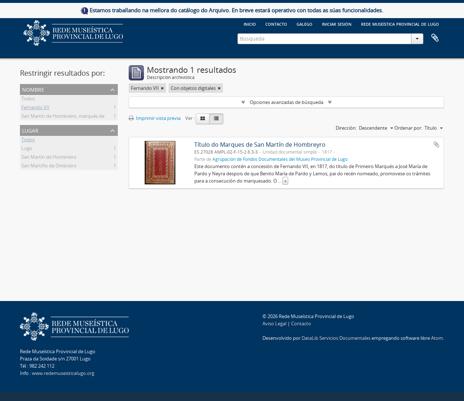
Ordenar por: (408, 128)
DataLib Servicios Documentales (336, 338)
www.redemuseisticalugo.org (63, 373)
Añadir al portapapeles (436, 144)
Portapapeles (435, 38)
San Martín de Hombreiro (48, 158)
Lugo (26, 149)
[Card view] (203, 118)
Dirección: (346, 128)
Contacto (276, 24)
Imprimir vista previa (155, 118)
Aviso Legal (274, 323)
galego (304, 24)
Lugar (30, 130)
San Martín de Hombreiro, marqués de (62, 117)
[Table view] (216, 118)
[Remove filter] (162, 88)
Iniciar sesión (337, 24)
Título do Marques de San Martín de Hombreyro (260, 145)
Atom (437, 338)
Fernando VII (35, 108)
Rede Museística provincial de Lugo (400, 24)
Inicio (250, 24)
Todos (28, 99)
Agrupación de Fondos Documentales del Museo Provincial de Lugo (280, 159)
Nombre (33, 89)
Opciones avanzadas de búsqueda (286, 102)
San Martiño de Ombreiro (48, 166)
